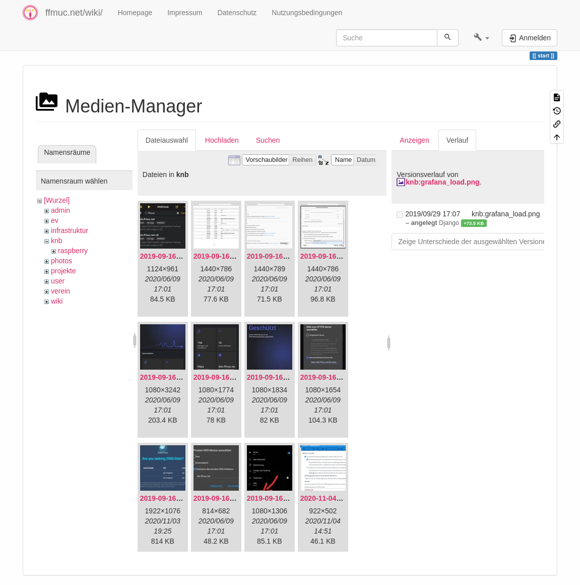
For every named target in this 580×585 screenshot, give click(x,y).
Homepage (135, 13)
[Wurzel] (57, 200)
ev (54, 220)
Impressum (184, 13)
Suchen (268, 140)
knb (56, 241)
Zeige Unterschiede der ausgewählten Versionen (474, 242)
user (58, 281)
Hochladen (222, 140)
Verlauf (457, 140)
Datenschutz (236, 13)
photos (61, 261)
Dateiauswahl (167, 140)
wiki (56, 301)
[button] (481, 37)
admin (60, 210)
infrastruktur (69, 230)
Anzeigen (414, 140)
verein (60, 291)
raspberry (73, 251)
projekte (63, 271)
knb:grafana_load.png (442, 182)
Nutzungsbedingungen (307, 13)
